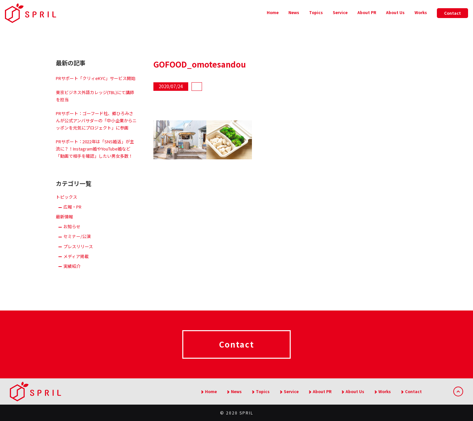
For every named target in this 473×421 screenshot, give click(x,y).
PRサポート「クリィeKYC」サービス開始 (95, 78)
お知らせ (71, 226)
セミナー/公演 (77, 236)
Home (273, 12)
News (293, 12)
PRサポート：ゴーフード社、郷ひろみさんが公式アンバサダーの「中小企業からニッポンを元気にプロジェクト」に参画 (96, 120)
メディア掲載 (76, 256)
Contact (452, 13)
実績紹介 (71, 266)
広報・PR (72, 207)
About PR (366, 12)
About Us (395, 12)
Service (340, 12)
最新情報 (64, 216)
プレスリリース (78, 246)
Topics (316, 12)
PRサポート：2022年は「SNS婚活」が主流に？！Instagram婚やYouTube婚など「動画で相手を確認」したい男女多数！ (95, 148)
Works (421, 12)
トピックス (66, 197)
